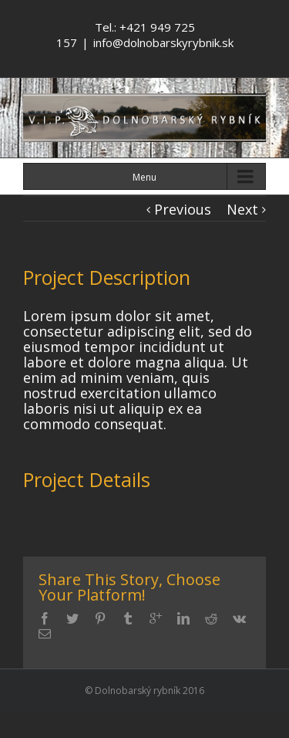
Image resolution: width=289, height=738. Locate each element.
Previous (182, 209)
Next (242, 209)
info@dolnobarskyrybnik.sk (163, 42)
